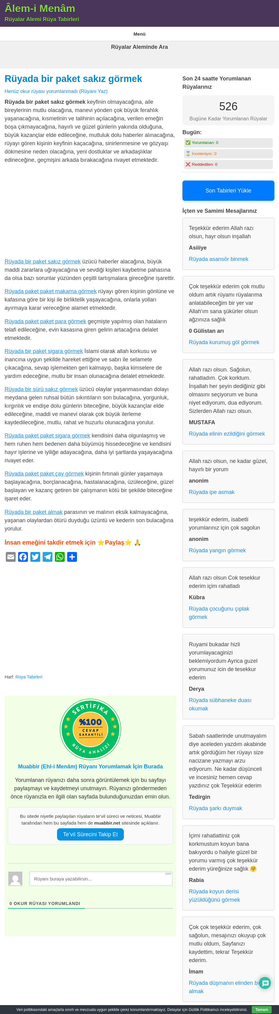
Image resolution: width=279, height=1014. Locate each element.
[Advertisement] (90, 208)
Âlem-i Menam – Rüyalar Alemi (32, 31)
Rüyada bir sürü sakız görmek (41, 385)
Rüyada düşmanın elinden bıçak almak (228, 983)
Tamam (261, 1010)
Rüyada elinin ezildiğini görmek (227, 430)
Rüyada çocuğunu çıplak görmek (219, 609)
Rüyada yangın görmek (217, 547)
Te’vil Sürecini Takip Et (90, 830)
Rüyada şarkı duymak (215, 805)
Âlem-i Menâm (40, 8)
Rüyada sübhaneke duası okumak (220, 700)
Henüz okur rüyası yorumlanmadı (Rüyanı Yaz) (56, 87)
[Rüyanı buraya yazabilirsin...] (101, 874)
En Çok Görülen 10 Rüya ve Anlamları (103, 31)
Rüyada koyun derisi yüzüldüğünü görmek (214, 892)
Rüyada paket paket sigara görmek (47, 432)
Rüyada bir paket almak (34, 508)
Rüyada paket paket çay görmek (44, 470)
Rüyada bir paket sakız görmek (73, 75)
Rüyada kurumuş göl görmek (224, 339)
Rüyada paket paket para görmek (45, 317)
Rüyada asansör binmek (218, 255)
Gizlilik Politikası (160, 31)
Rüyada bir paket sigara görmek (44, 347)
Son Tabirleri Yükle (228, 187)
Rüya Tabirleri (197, 31)
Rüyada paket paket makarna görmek (51, 288)
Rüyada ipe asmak (212, 488)
